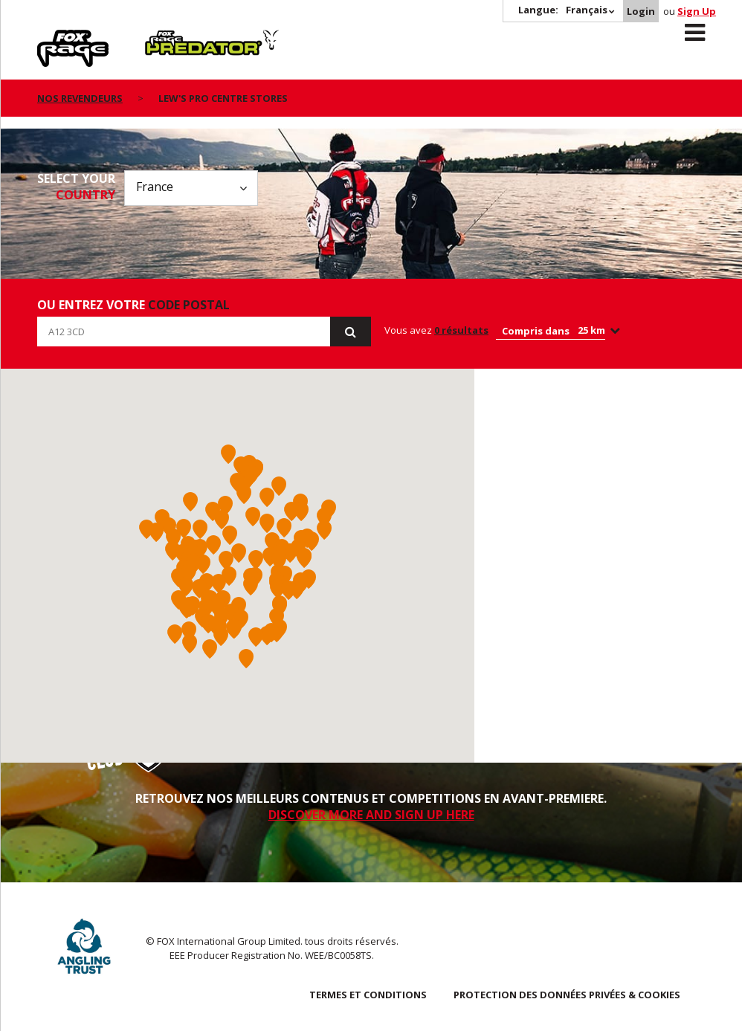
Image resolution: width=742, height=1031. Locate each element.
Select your (76, 186)
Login (641, 11)
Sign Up (696, 11)
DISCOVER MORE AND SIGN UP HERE (371, 815)
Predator (170, 38)
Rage (51, 38)
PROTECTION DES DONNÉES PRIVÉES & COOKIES (567, 994)
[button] (226, 560)
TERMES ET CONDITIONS (368, 994)
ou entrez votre (133, 304)
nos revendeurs (80, 98)
